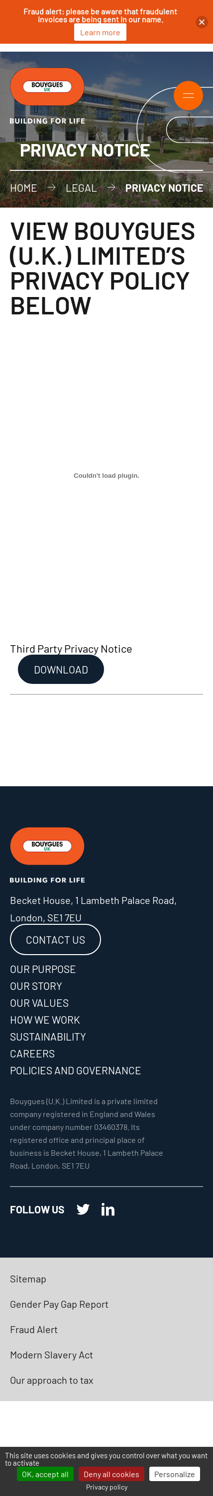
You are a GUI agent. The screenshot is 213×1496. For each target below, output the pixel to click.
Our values (39, 1002)
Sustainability (48, 1036)
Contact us (55, 939)
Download (61, 669)
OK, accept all (45, 1474)
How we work (45, 1019)
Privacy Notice (164, 187)
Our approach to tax (52, 1380)
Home (23, 187)
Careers (32, 1053)
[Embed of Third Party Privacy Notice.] (106, 476)
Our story (36, 985)
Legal (81, 187)
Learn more (100, 32)
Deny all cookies (111, 1474)
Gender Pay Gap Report (59, 1304)
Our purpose (43, 969)
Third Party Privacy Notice (71, 648)
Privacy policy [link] (106, 1487)
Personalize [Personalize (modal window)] (174, 1474)
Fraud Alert (34, 1329)
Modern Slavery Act (51, 1354)
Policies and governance (75, 1070)
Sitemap (28, 1278)
